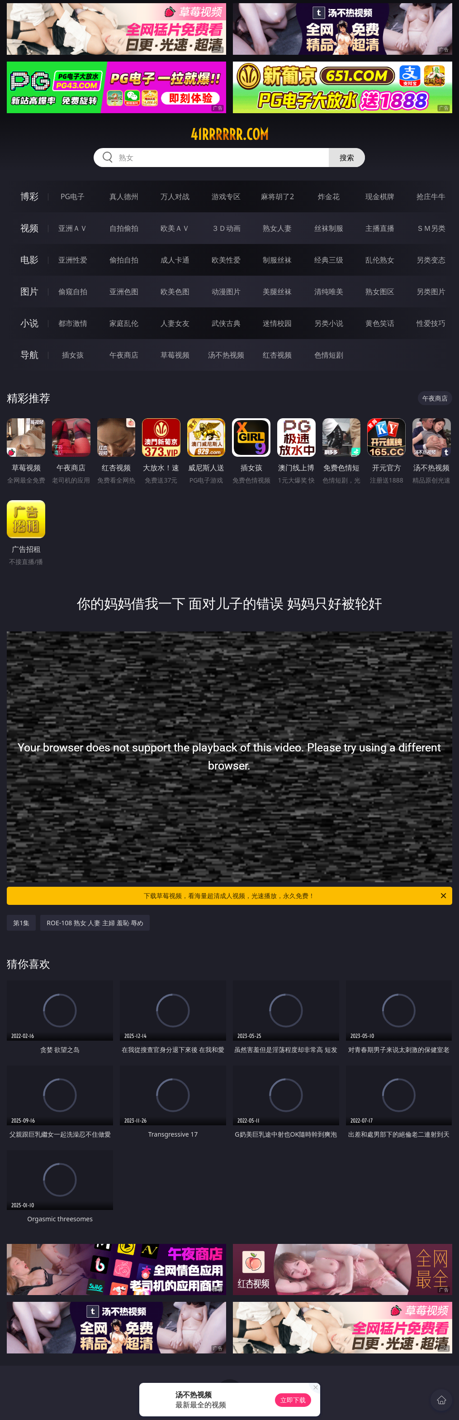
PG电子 (73, 196)
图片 (29, 291)
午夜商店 (123, 355)
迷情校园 (277, 323)
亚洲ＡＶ (72, 228)
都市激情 (72, 323)
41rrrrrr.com (229, 134)
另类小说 (328, 323)
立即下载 (293, 1400)
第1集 (21, 922)
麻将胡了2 (277, 196)
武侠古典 (226, 323)
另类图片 (430, 291)
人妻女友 (175, 323)
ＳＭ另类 (430, 228)
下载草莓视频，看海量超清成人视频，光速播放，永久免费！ (295, 895)
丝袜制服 (328, 228)
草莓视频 (175, 355)
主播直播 (379, 228)
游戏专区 (226, 196)
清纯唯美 (328, 291)
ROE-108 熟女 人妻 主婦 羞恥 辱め (95, 922)
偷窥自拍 (72, 291)
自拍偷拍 (123, 228)
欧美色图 (175, 291)
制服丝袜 (277, 260)
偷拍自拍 (123, 260)
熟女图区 (379, 291)
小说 (29, 323)
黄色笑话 (379, 323)
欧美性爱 (226, 260)
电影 (29, 259)
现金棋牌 (379, 196)
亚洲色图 (123, 291)
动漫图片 (226, 291)
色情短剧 (328, 355)
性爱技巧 (430, 323)
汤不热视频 (226, 355)
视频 (29, 228)
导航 (29, 355)
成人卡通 (175, 260)
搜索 (347, 158)
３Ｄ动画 (226, 228)
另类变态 (430, 260)
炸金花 (329, 196)
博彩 (29, 196)
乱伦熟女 (379, 260)
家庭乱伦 (123, 323)
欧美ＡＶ (175, 228)
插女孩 (73, 355)
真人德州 (123, 196)
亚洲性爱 (72, 260)
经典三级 (328, 260)
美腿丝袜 (277, 291)
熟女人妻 (277, 228)
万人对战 (175, 196)
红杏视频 (277, 355)
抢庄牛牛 (430, 196)
